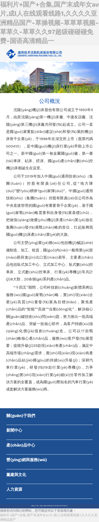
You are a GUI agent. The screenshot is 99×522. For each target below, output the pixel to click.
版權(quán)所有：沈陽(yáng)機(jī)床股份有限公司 (42, 505)
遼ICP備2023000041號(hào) (61, 505)
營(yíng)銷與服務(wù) (26, 459)
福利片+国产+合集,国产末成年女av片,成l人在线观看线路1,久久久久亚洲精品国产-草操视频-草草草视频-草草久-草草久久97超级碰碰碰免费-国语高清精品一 (49, 23)
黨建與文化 (16, 474)
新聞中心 (14, 430)
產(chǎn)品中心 (20, 445)
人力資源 (14, 489)
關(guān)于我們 (20, 415)
